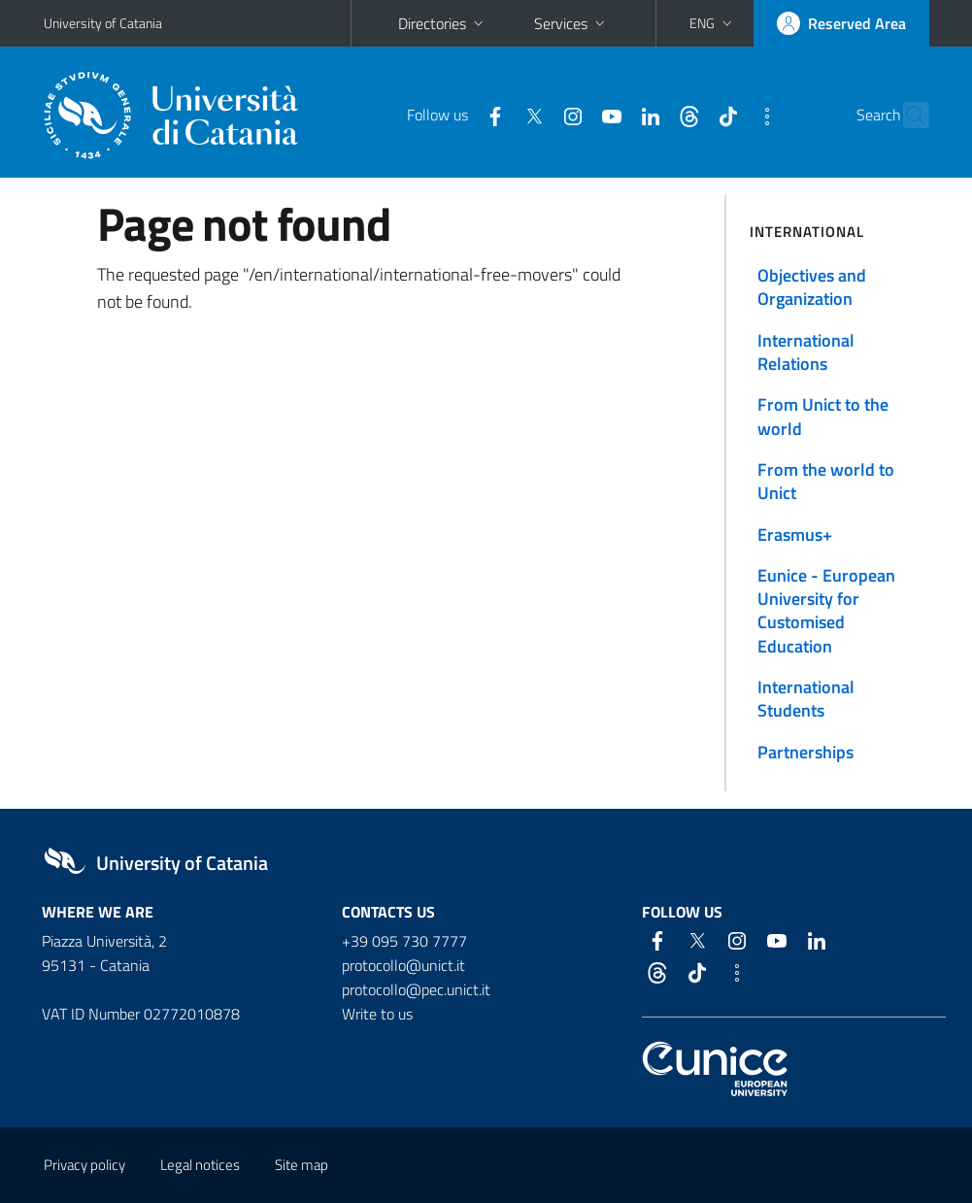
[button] (713, 23)
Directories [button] (442, 23)
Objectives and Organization (811, 287)
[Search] (917, 115)
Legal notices (200, 1164)
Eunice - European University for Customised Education (826, 610)
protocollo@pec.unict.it (416, 989)
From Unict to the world (822, 416)
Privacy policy (84, 1164)
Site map (301, 1164)
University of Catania (103, 23)
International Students (806, 698)
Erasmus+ (794, 534)
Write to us (377, 1013)
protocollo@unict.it (403, 965)
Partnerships (805, 752)
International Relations (806, 352)
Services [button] (571, 23)
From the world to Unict (825, 481)
